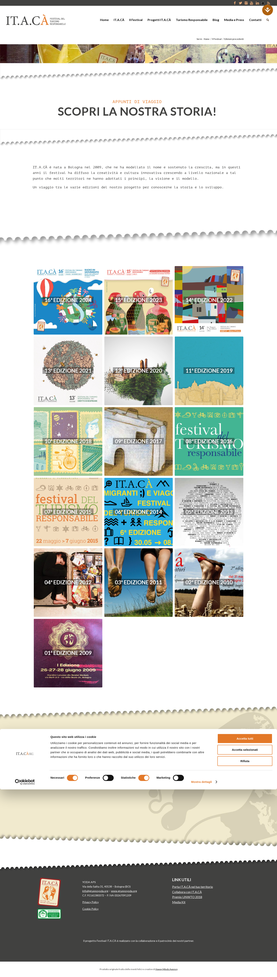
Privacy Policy (90, 902)
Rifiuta (244, 948)
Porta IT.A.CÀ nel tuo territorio (192, 886)
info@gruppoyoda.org (95, 891)
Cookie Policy (90, 908)
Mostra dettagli (201, 969)
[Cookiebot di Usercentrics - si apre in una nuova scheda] (25, 969)
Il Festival (217, 39)
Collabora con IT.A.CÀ (187, 892)
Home (206, 39)
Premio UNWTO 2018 (187, 897)
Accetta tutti (245, 926)
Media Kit (178, 902)
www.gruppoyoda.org (124, 891)
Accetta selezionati (245, 937)
